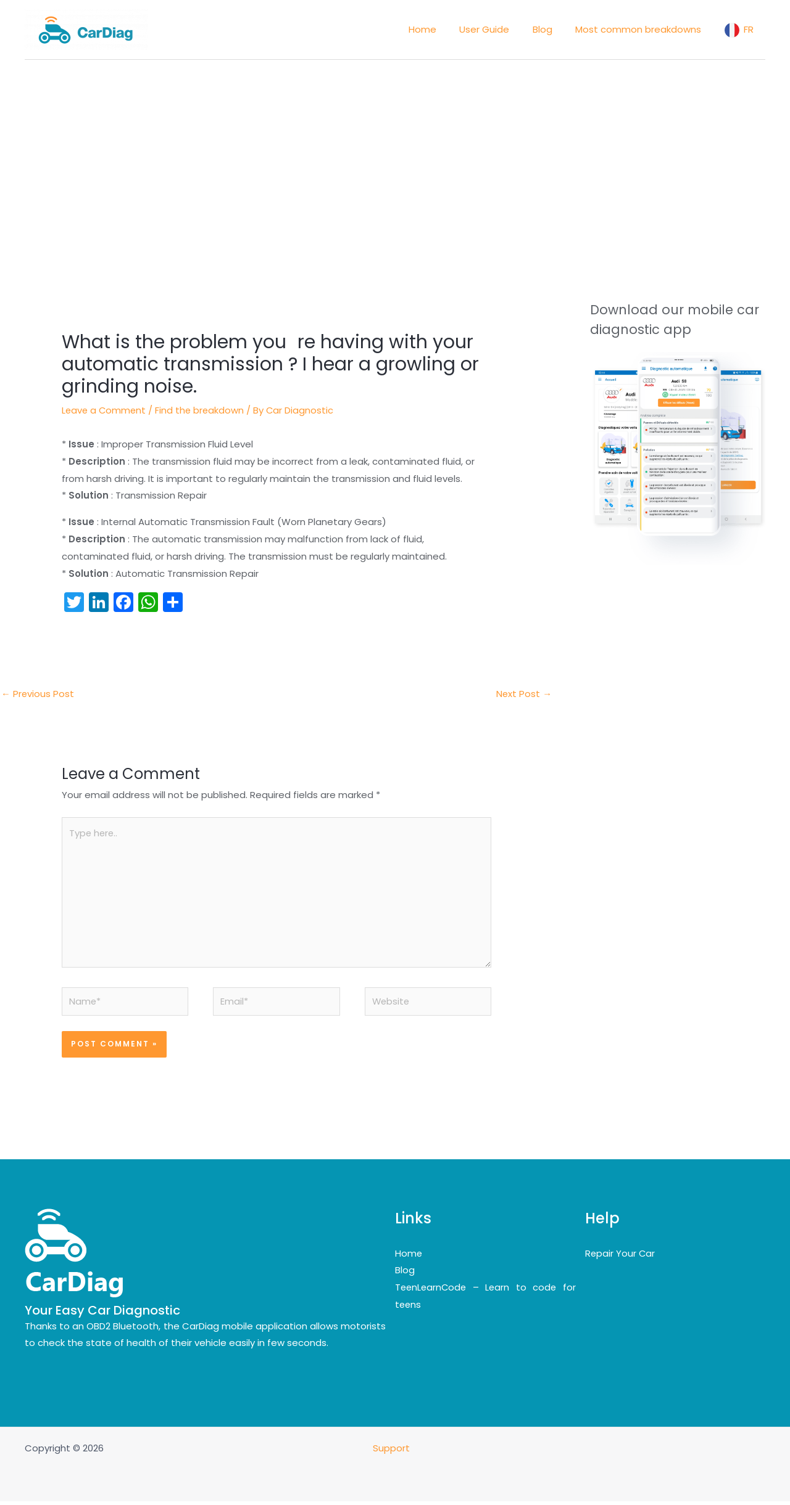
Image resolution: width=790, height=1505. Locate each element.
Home (409, 1256)
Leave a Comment (105, 410)
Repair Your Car (620, 1256)
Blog (405, 1273)
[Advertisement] (395, 152)
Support (392, 1451)
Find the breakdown (202, 410)
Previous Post (38, 693)
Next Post (524, 693)
